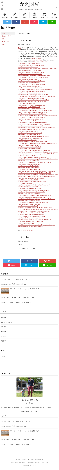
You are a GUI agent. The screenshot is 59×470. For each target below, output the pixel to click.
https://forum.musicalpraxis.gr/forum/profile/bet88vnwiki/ (33, 190)
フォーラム (54, 15)
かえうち (29, 459)
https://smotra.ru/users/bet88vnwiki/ (28, 186)
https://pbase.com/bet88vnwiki (26, 103)
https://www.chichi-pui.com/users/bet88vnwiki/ (30, 226)
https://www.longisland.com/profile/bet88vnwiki (31, 98)
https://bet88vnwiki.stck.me (25, 199)
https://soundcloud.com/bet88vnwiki (28, 67)
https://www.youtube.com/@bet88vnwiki (29, 63)
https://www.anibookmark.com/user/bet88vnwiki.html (32, 129)
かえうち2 (4, 15)
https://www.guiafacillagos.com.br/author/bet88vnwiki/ (33, 202)
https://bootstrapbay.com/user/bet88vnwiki (30, 138)
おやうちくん (14, 15)
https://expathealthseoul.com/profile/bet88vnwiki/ (31, 108)
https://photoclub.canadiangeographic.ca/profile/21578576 (38, 154)
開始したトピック (6, 36)
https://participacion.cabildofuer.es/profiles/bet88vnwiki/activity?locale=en (38, 159)
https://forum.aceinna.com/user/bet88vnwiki (30, 209)
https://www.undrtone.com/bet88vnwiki (29, 169)
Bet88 (19, 48)
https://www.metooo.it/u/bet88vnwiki (28, 145)
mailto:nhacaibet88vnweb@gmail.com (32, 60)
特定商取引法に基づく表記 (29, 411)
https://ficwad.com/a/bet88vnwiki (27, 140)
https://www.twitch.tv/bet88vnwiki (46, 127)
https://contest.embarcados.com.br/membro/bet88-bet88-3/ (34, 219)
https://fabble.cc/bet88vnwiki (26, 223)
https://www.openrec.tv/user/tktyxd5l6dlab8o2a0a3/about (34, 136)
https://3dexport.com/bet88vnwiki (41, 211)
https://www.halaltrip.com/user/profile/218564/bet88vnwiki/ (34, 173)
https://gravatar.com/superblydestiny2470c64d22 (31, 65)
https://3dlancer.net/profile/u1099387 (28, 180)
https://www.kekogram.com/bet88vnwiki (29, 167)
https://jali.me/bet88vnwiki (25, 183)
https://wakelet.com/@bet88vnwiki (27, 79)
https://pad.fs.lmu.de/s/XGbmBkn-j (27, 155)
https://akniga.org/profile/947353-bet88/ (29, 107)
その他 (3, 317)
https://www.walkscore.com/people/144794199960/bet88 (33, 100)
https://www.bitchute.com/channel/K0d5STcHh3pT (31, 117)
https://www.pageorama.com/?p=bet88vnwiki (30, 221)
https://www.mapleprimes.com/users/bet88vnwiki (31, 91)
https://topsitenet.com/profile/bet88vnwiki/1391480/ (32, 101)
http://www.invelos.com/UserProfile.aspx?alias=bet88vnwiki (34, 150)
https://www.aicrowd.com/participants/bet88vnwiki (32, 114)
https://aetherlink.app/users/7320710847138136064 (32, 178)
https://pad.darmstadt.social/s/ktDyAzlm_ (29, 193)
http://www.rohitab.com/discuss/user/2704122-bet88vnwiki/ (34, 124)
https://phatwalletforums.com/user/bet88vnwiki (31, 152)
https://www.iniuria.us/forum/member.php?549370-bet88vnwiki (35, 110)
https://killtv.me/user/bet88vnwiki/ (47, 96)
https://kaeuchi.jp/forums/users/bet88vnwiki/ (30, 133)
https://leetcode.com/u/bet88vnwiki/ (28, 96)
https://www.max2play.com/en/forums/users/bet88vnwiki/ (34, 185)
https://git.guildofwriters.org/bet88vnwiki (29, 218)
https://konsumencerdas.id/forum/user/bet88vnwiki (32, 181)
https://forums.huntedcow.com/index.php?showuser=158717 (34, 195)
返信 (3, 39)
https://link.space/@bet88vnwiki (26, 89)
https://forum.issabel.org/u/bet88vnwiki (28, 160)
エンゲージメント (6, 42)
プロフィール (5, 33)
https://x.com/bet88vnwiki (40, 61)
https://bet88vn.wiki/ (36, 58)
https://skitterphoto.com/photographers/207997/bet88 (33, 94)
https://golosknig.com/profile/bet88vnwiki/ (29, 148)
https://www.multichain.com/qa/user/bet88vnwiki (31, 81)
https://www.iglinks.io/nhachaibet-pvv (28, 131)
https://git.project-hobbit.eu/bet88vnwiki (44, 199)
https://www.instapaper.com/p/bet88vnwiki (30, 74)
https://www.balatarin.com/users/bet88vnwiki (30, 126)
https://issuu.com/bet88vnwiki (33, 70)
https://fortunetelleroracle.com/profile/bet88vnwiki (31, 216)
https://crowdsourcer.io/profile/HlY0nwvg (29, 200)
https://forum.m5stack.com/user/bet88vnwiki (30, 225)
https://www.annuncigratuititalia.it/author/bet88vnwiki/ (33, 77)
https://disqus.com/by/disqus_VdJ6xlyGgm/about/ (32, 105)
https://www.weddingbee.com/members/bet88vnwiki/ (32, 122)
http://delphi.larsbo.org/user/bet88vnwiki (29, 164)
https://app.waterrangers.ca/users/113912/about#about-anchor (35, 207)
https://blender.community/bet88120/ (47, 143)
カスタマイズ (44, 15)
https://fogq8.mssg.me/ (49, 225)
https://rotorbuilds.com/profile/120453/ (29, 134)
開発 (2, 341)
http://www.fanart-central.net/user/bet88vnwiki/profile (32, 112)
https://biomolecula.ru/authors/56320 (28, 166)
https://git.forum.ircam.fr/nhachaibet (28, 206)
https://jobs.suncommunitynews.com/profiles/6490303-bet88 (34, 162)
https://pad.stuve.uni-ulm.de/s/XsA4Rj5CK (29, 204)
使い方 (3, 327)
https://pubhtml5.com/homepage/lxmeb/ (45, 115)
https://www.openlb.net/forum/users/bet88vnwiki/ (31, 197)
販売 (2, 336)
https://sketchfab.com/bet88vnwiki (27, 143)
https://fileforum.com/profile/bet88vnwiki (29, 82)
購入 (24, 15)
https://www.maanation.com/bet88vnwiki (29, 188)
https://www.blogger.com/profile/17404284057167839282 (34, 75)
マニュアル (34, 15)
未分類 (3, 331)
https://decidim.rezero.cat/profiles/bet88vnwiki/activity (33, 157)
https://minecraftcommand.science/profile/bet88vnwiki (33, 141)
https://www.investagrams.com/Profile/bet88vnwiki (32, 88)
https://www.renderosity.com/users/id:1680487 (30, 93)
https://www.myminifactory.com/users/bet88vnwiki (31, 84)
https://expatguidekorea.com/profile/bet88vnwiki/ (31, 192)
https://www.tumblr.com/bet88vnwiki (28, 68)
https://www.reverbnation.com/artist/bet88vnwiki (31, 72)
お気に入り (5, 44)
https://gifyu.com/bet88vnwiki (44, 89)
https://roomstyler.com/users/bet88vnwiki (29, 86)
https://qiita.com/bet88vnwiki (26, 115)
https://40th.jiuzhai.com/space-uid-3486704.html (31, 214)
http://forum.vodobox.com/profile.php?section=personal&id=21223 (36, 171)
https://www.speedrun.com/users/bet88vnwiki (30, 119)
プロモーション (5, 322)
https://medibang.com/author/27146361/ (29, 147)
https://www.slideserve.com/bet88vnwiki (29, 121)
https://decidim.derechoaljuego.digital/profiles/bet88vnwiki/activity (37, 176)
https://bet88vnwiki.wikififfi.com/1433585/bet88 (31, 213)
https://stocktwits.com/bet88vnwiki (27, 127)
